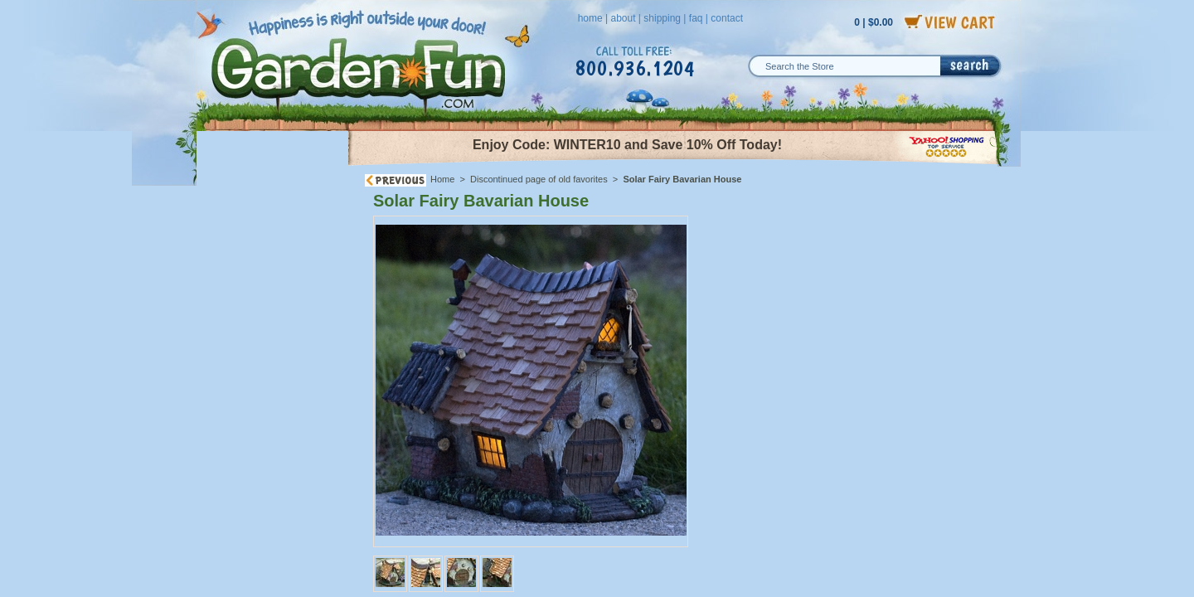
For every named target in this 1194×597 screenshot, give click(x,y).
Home (442, 179)
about (622, 18)
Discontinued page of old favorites (539, 179)
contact (727, 18)
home (590, 18)
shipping (662, 18)
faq (696, 18)
